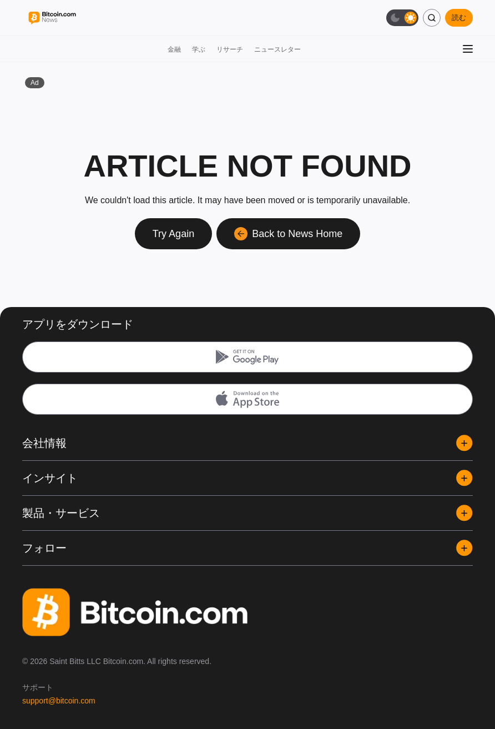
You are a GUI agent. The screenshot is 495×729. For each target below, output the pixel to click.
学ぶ (198, 49)
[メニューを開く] (468, 49)
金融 (174, 49)
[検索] (432, 18)
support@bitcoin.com (58, 700)
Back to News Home (288, 233)
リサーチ (229, 49)
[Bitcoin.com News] (52, 18)
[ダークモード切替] (402, 17)
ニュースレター (277, 49)
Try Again (173, 233)
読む (459, 17)
